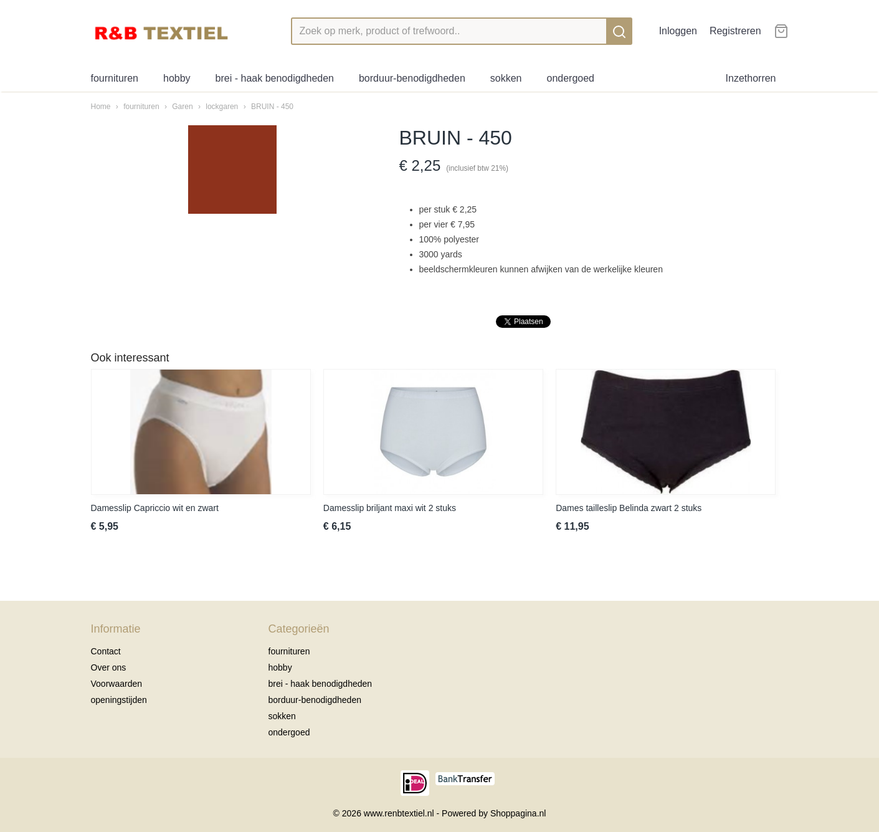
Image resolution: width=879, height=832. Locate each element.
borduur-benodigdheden (412, 78)
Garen (182, 106)
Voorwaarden (117, 684)
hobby (177, 78)
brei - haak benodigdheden (275, 78)
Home (101, 106)
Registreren (735, 31)
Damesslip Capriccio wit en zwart (155, 508)
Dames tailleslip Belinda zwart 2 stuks (628, 508)
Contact (106, 651)
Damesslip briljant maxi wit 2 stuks (389, 508)
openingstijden (119, 700)
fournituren (115, 78)
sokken (506, 78)
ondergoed (570, 78)
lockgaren (222, 106)
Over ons (108, 667)
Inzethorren (751, 78)
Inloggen (678, 31)
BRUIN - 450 (272, 106)
